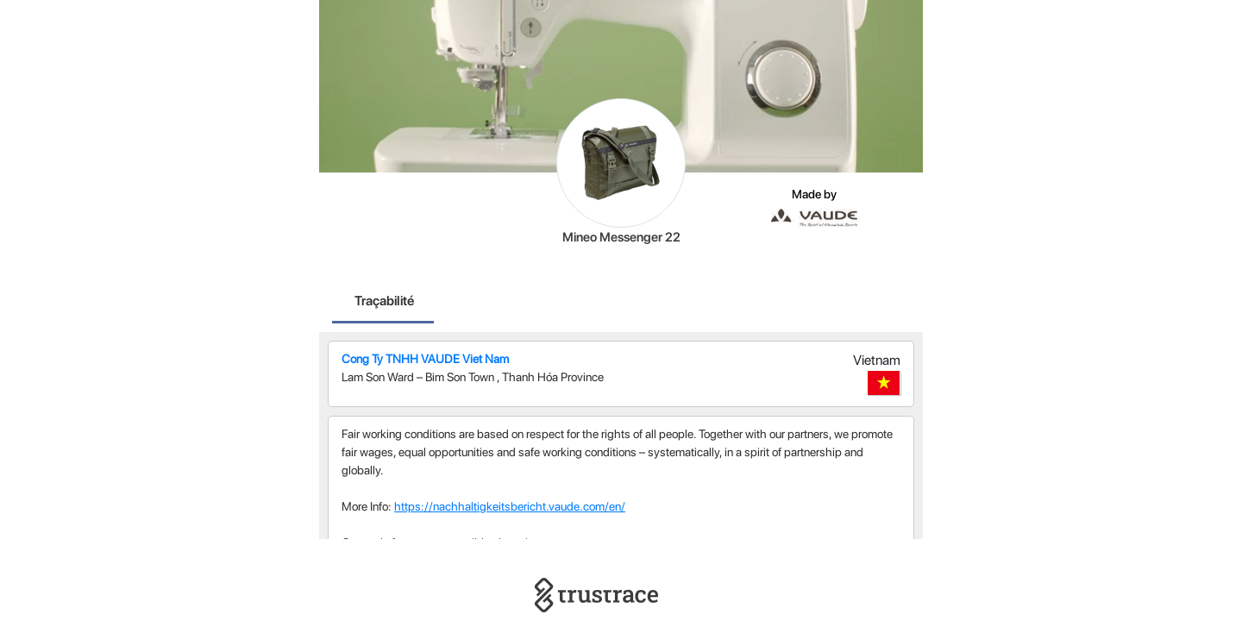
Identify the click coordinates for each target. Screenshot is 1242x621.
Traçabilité (384, 300)
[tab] (384, 302)
